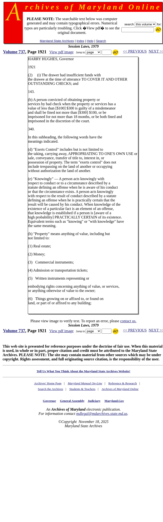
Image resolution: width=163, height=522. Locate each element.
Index (80, 41)
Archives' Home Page (48, 383)
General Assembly (72, 401)
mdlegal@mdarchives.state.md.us (101, 414)
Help (90, 41)
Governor (49, 401)
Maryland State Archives (57, 41)
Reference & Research (122, 383)
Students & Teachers (82, 389)
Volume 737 (14, 51)
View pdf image (61, 52)
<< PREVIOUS (135, 51)
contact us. (128, 321)
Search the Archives (50, 389)
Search (101, 41)
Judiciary (94, 401)
